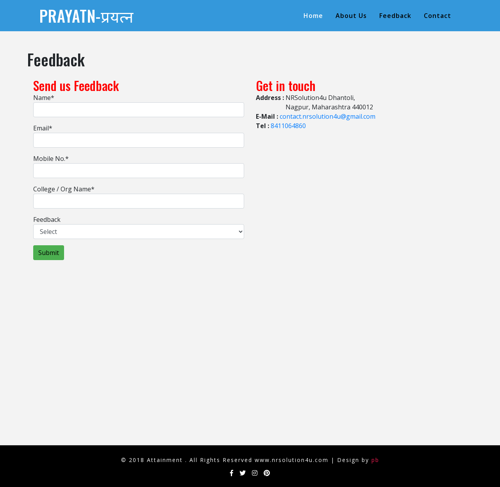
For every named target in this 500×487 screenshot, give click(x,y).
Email (42, 128)
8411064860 (288, 125)
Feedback (395, 15)
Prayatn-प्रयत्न (86, 15)
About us (351, 15)
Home (315, 15)
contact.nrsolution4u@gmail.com (327, 116)
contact (437, 15)
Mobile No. (51, 158)
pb (375, 460)
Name (43, 97)
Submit (48, 252)
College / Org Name (64, 189)
